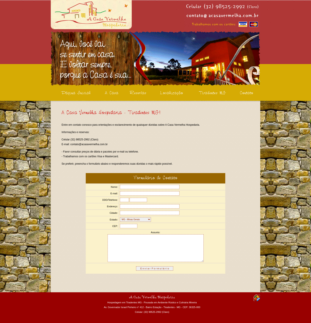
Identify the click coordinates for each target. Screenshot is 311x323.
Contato (246, 93)
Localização (171, 93)
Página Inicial (76, 93)
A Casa (112, 93)
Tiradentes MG (212, 93)
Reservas (138, 93)
